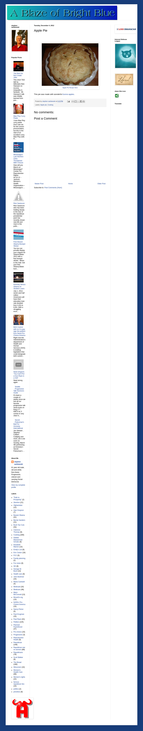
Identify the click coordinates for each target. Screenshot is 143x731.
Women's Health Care (18, 671)
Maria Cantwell (19, 582)
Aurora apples (68, 94)
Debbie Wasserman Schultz (18, 540)
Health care (17, 574)
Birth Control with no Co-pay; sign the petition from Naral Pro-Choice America (19, 331)
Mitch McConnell (17, 593)
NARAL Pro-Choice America (19, 603)
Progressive (17, 635)
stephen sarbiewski (18, 463)
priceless (16, 692)
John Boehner (18, 577)
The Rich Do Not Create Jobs (18, 76)
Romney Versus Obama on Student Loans (19, 287)
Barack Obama (19, 515)
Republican (17, 642)
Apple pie (43, 105)
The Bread (17, 662)
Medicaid (16, 587)
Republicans (18, 652)
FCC (15, 555)
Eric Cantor (17, 553)
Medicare (16, 590)
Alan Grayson (18, 510)
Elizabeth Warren (16, 546)
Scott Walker (18, 657)
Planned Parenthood (17, 626)
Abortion (16, 502)
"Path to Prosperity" (17, 498)
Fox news (17, 563)
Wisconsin (17, 667)
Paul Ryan (17, 619)
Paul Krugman (18, 614)
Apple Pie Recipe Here (70, 88)
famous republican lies (18, 683)
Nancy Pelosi (18, 609)
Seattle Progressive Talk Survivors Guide (18, 390)
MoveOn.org (18, 597)
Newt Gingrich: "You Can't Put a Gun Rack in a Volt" (19, 375)
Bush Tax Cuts (18, 525)
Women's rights (19, 677)
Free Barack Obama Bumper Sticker (19, 244)
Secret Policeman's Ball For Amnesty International (18, 424)
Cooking (50, 105)
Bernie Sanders (19, 520)
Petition (16, 622)
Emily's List (17, 550)
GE (14, 566)
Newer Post (39, 184)
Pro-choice (17, 632)
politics (16, 689)
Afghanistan (17, 505)
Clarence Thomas (16, 531)
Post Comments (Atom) (53, 188)
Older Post (101, 184)
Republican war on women (19, 648)
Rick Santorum (19, 203)
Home (70, 184)
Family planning (19, 558)
